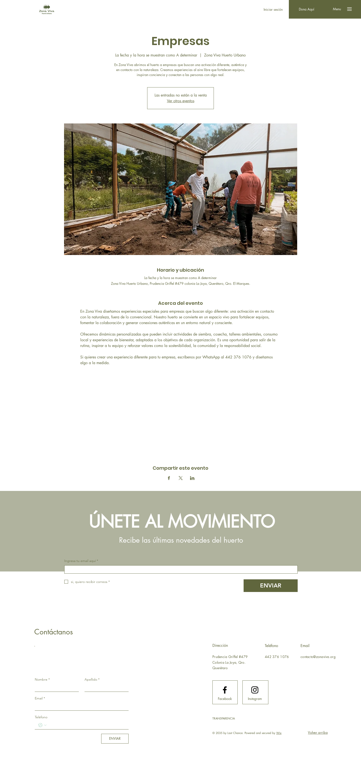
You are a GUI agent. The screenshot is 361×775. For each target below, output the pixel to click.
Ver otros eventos (180, 100)
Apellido (92, 679)
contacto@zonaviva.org (318, 656)
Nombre (42, 679)
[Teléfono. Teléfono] (86, 725)
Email (40, 698)
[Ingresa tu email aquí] (180, 569)
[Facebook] (225, 699)
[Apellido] (105, 687)
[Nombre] (55, 687)
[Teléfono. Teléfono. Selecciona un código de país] (42, 725)
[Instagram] (255, 699)
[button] (337, 9)
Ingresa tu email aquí (81, 561)
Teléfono (41, 717)
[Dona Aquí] (306, 9)
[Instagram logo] (255, 690)
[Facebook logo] (225, 690)
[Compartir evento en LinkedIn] (192, 478)
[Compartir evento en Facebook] (169, 478)
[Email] (80, 706)
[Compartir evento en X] (180, 478)
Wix (278, 733)
